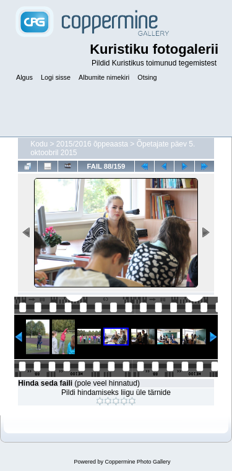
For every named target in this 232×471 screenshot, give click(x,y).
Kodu (39, 144)
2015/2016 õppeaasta (92, 144)
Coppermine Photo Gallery (137, 462)
